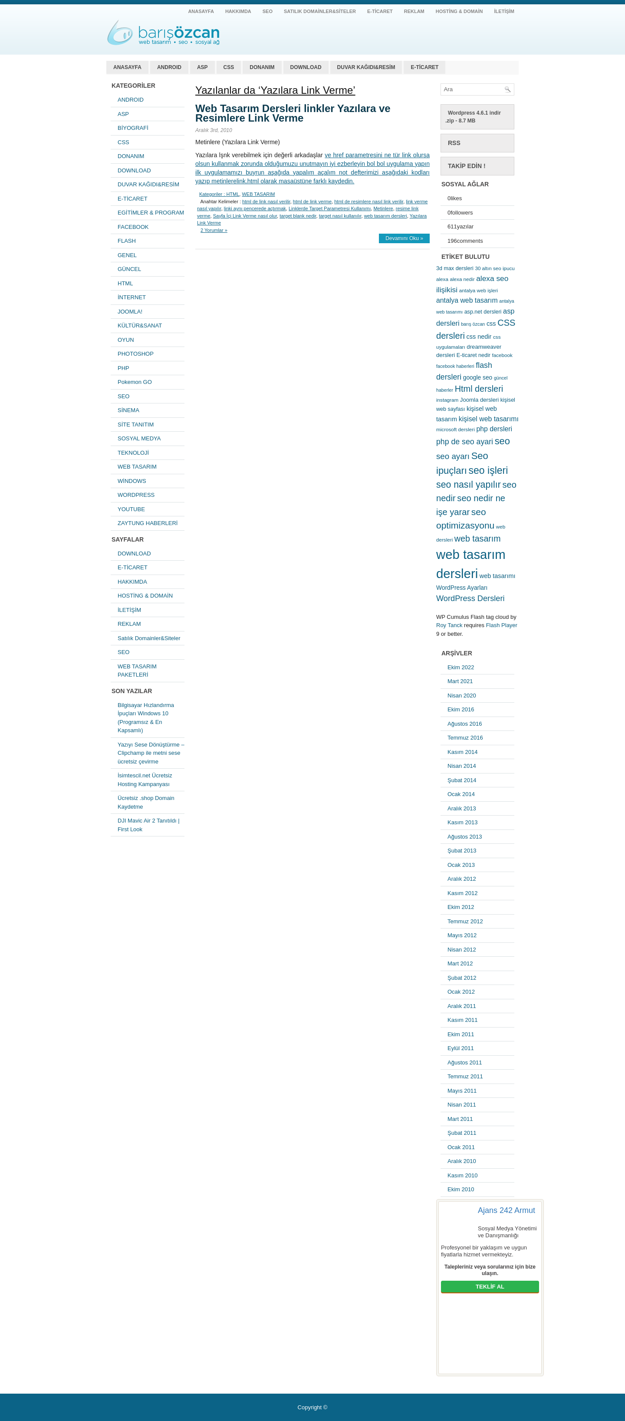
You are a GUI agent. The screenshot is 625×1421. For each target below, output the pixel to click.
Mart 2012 (460, 963)
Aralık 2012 (461, 879)
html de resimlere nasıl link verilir (368, 201)
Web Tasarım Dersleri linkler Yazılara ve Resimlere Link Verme (293, 113)
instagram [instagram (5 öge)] (447, 400)
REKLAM (414, 11)
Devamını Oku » (404, 238)
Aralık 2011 (461, 1006)
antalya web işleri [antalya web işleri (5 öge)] (478, 290)
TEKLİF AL (490, 1286)
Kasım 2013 (462, 822)
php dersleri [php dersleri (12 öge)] (494, 429)
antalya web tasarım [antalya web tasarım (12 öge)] (467, 300)
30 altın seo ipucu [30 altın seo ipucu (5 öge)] (494, 268)
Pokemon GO (135, 382)
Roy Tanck (449, 625)
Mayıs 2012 (462, 935)
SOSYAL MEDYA (139, 438)
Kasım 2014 (462, 752)
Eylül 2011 (460, 1048)
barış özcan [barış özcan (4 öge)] (473, 324)
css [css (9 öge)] (491, 323)
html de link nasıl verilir (266, 201)
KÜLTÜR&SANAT (140, 325)
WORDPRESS (136, 495)
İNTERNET (132, 297)
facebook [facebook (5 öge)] (502, 355)
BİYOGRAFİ (133, 128)
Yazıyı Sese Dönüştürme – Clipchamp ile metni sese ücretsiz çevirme (151, 753)
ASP (202, 67)
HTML (125, 283)
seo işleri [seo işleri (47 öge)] (488, 470)
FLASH (127, 241)
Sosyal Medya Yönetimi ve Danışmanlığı (507, 1232)
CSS (229, 67)
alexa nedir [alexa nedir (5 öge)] (462, 279)
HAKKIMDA (238, 11)
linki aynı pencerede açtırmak (255, 208)
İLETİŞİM (504, 11)
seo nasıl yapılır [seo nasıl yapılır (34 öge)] (468, 484)
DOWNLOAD (306, 67)
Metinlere (383, 208)
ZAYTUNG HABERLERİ (148, 523)
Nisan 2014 (461, 766)
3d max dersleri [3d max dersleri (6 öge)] (455, 268)
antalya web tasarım (163, 32)
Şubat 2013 (462, 850)
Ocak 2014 (461, 794)
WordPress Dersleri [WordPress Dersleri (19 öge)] (470, 598)
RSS (454, 142)
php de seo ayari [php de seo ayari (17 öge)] (464, 441)
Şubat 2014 (462, 780)
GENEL (127, 255)
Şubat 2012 (462, 978)
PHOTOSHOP (136, 353)
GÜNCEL (129, 269)
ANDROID (169, 67)
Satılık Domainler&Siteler (320, 11)
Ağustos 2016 (464, 723)
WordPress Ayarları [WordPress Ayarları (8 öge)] (461, 587)
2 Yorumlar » (214, 230)
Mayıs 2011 (462, 1090)
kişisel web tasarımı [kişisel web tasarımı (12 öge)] (489, 419)
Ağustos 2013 (464, 836)
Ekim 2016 (460, 709)
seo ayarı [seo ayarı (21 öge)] (453, 456)
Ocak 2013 (461, 865)
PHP (123, 368)
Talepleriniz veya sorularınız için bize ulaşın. (490, 1270)
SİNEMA (128, 410)
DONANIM (262, 67)
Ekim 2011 (460, 1034)
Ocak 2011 (461, 1147)
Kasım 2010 (462, 1175)
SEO (268, 11)
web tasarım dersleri (385, 215)
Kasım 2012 (462, 893)
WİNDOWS (132, 481)
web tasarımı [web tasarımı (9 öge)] (498, 575)
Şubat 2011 (462, 1133)
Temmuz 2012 (465, 921)
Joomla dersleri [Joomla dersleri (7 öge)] (479, 400)
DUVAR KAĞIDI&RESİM (366, 67)
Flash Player (501, 625)
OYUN (126, 340)
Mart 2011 (460, 1119)
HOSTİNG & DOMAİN (459, 11)
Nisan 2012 (461, 949)
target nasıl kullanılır (340, 215)
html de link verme (312, 201)
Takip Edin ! (467, 165)
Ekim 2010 (460, 1189)
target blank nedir (298, 215)
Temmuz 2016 (465, 737)
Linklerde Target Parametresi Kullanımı (330, 208)
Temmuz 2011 (465, 1076)
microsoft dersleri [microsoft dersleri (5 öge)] (455, 429)
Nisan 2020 (461, 695)
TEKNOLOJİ (133, 452)
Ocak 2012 (461, 991)
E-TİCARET (380, 11)
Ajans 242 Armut (506, 1210)
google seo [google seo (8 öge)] (478, 377)
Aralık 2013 (461, 808)
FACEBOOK (133, 227)
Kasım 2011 (462, 1020)
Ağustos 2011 (464, 1062)
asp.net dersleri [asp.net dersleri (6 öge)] (483, 312)
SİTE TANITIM (136, 424)
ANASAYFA (201, 11)
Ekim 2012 (460, 907)
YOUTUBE (131, 509)
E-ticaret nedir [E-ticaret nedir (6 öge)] (473, 355)
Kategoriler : (212, 194)
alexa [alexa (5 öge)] (442, 279)
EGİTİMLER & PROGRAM (151, 212)
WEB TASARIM (137, 466)
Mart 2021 (460, 681)
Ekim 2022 (460, 667)
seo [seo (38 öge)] (502, 441)
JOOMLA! (130, 311)
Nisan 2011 (461, 1104)
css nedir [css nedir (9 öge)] (479, 336)
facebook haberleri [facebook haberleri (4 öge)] (455, 366)
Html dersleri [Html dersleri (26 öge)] (479, 388)
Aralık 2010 (461, 1161)
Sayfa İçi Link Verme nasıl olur (245, 215)
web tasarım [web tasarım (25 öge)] (477, 538)
